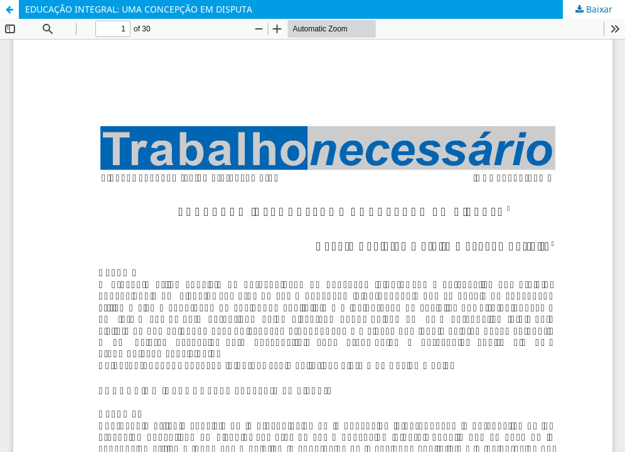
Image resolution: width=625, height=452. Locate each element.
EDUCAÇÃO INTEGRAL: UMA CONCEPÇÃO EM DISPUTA (138, 9)
